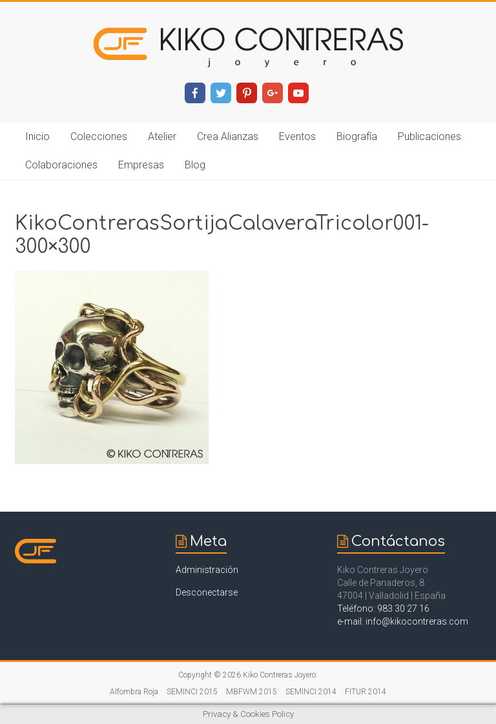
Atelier (162, 136)
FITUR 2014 (365, 691)
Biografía (356, 136)
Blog (195, 165)
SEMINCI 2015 (192, 691)
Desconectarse (207, 592)
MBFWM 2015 (251, 691)
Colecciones (98, 136)
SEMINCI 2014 (310, 691)
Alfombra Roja (134, 691)
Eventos (297, 136)
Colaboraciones (61, 165)
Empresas (141, 165)
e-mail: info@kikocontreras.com (402, 621)
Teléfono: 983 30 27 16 (383, 608)
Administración (207, 570)
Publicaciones (429, 136)
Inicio (37, 136)
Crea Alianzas (227, 136)
